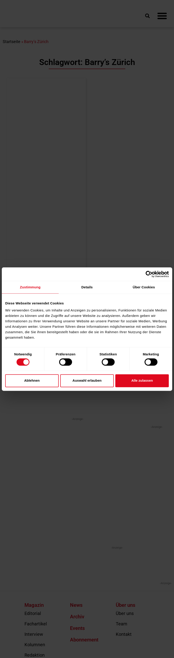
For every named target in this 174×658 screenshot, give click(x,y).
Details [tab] (87, 287)
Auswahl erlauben (87, 381)
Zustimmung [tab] (30, 287)
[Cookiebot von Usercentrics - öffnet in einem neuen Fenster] (149, 274)
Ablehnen (32, 381)
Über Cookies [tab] (144, 287)
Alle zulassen (142, 381)
